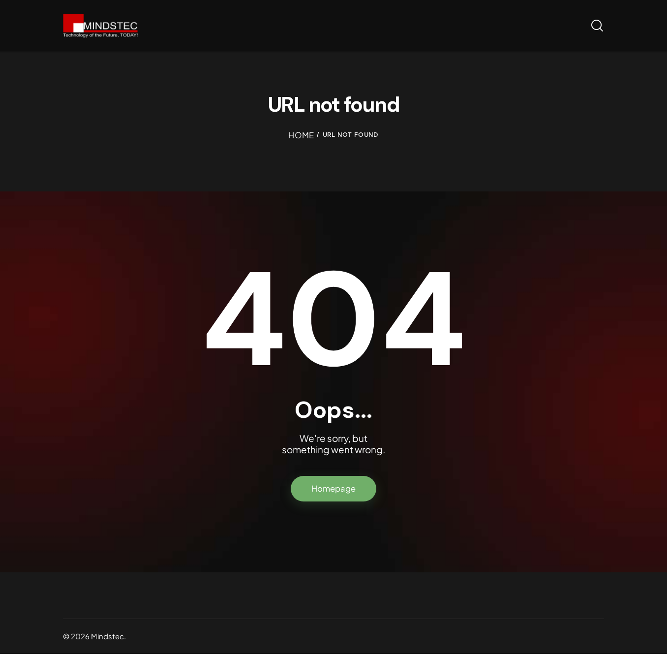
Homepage (333, 490)
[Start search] (597, 26)
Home (301, 136)
